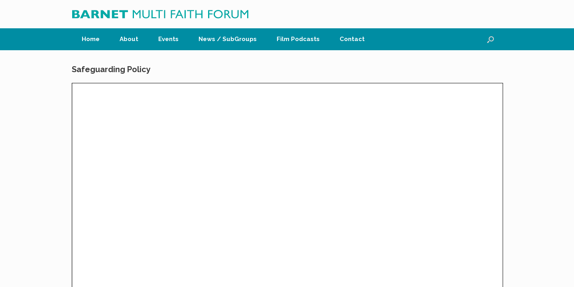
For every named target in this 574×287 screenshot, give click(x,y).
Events (168, 39)
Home (91, 39)
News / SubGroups (228, 39)
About (129, 39)
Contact (352, 39)
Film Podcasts (298, 39)
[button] (490, 39)
